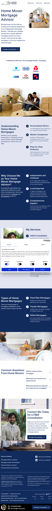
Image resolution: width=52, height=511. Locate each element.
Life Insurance (5, 493)
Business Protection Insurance (9, 496)
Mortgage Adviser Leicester (9, 459)
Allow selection (26, 269)
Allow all (42, 269)
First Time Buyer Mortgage (17, 500)
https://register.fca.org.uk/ (33, 481)
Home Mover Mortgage (7, 498)
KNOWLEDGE (47, 3)
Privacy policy (42, 497)
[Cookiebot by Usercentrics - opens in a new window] (44, 241)
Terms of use (34, 497)
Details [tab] (26, 244)
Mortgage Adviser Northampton (10, 462)
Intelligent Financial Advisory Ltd (8, 481)
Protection (39, 3)
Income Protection (15, 493)
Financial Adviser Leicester (9, 465)
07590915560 (14, 506)
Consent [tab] (9, 244)
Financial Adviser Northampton (10, 468)
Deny (9, 269)
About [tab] (43, 244)
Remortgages (4, 500)
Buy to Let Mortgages (21, 498)
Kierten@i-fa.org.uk (16, 508)
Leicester (15, 194)
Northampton (5, 196)
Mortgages (31, 3)
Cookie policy (49, 497)
